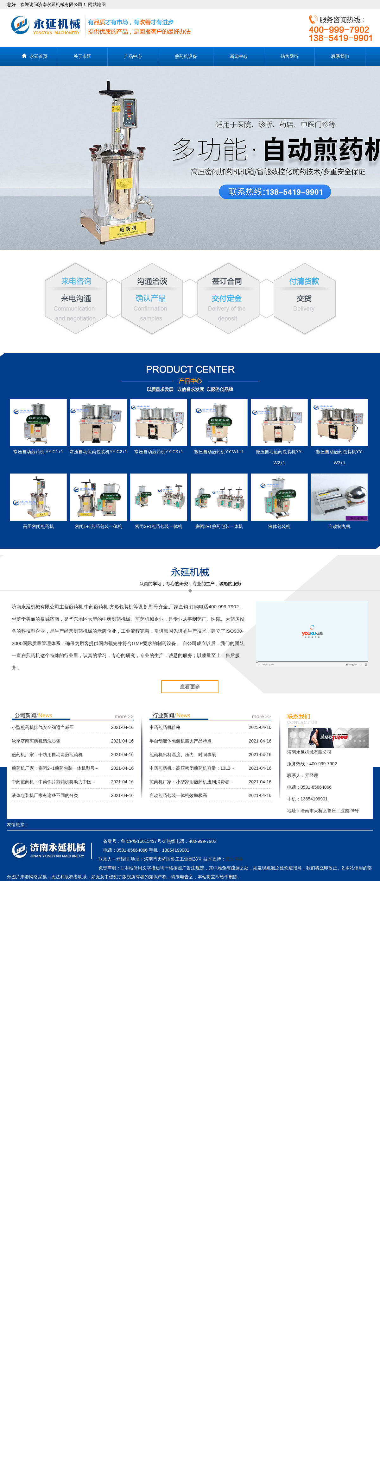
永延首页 (39, 56)
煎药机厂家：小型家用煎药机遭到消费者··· (191, 781)
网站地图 (97, 4)
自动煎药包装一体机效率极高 (178, 795)
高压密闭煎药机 (38, 526)
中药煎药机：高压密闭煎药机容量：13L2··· (191, 768)
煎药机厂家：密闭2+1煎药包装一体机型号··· (55, 768)
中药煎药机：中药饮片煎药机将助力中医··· (53, 781)
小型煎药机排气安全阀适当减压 (43, 727)
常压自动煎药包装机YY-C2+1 (98, 451)
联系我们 (340, 56)
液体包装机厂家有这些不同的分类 (45, 795)
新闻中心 (239, 56)
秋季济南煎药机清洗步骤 (36, 740)
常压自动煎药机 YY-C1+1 (38, 451)
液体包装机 (279, 526)
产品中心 (133, 56)
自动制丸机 (339, 526)
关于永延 (82, 56)
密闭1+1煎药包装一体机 (98, 526)
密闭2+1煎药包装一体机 (158, 526)
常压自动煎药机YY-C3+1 (158, 451)
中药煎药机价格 (164, 727)
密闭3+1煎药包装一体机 (219, 526)
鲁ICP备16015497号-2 (143, 841)
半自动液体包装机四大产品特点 (180, 740)
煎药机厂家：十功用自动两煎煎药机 (47, 754)
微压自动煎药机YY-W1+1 (219, 451)
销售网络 (289, 56)
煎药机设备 (186, 56)
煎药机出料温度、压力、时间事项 (182, 754)
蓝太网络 (234, 859)
